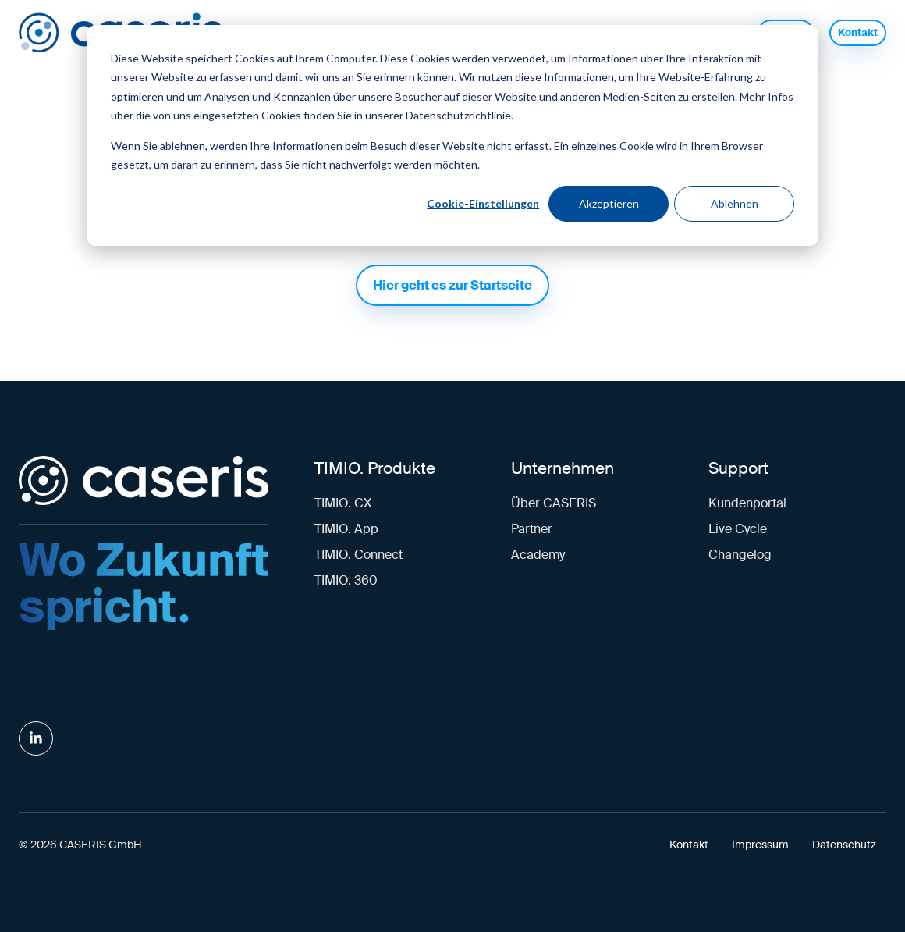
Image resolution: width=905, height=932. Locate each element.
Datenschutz (844, 845)
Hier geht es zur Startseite (452, 285)
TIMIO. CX (343, 503)
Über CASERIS (553, 503)
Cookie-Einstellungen (483, 203)
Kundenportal (747, 503)
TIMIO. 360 (346, 580)
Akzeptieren (609, 203)
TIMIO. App (346, 529)
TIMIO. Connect (358, 554)
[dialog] (452, 135)
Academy (538, 554)
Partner (531, 529)
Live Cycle (737, 529)
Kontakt (858, 32)
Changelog (740, 554)
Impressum (760, 845)
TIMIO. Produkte (374, 467)
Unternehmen (562, 467)
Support (738, 467)
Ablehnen (734, 203)
